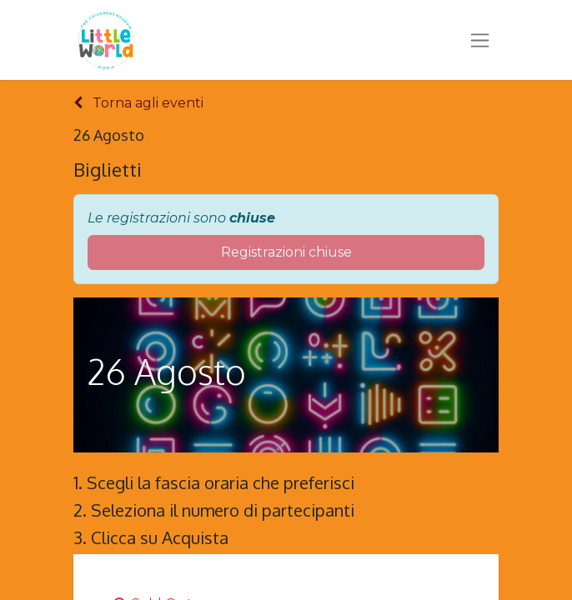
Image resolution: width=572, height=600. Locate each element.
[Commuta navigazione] (480, 40)
